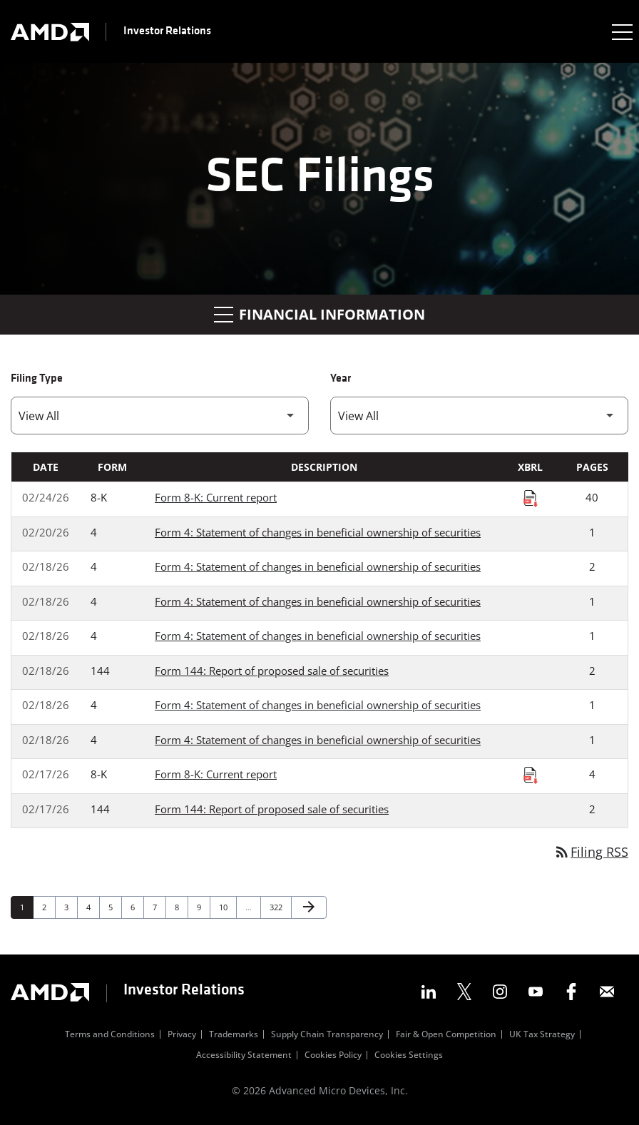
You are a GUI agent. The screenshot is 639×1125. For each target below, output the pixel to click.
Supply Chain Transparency (327, 1036)
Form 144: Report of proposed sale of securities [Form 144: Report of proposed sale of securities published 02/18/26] (272, 670)
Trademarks (233, 1036)
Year (340, 379)
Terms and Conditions (110, 1036)
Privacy (182, 1036)
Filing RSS (590, 851)
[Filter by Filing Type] (160, 415)
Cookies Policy (333, 1057)
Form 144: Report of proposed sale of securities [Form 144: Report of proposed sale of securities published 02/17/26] (272, 809)
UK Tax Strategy (542, 1036)
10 (227, 906)
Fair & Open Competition (446, 1036)
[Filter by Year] (479, 415)
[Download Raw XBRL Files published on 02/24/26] (530, 497)
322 (278, 906)
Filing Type (37, 379)
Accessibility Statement (244, 1057)
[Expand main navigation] (621, 31)
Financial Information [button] (319, 314)
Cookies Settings (408, 1057)
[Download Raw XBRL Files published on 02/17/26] (530, 774)
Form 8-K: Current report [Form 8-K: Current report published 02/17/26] (216, 774)
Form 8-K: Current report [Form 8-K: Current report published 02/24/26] (216, 497)
